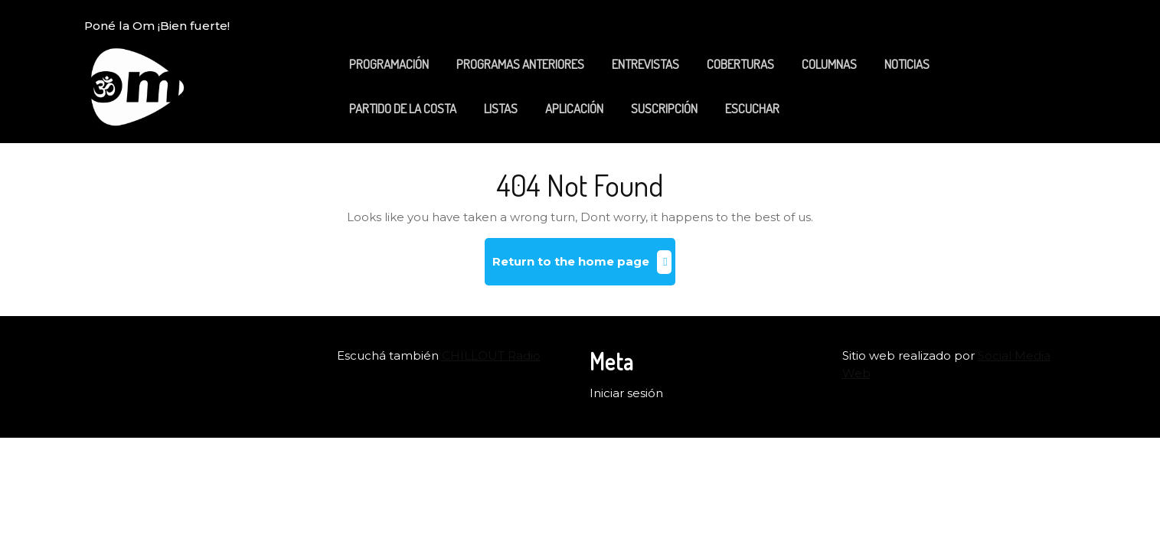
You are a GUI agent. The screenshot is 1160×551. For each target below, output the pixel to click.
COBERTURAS (740, 64)
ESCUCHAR (752, 108)
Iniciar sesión (626, 393)
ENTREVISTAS (645, 64)
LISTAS (501, 108)
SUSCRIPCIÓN (664, 108)
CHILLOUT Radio (491, 355)
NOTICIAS (907, 64)
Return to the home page (583, 267)
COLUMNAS (829, 64)
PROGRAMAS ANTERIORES (520, 64)
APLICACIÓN (574, 108)
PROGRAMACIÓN (389, 64)
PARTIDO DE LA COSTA (402, 108)
